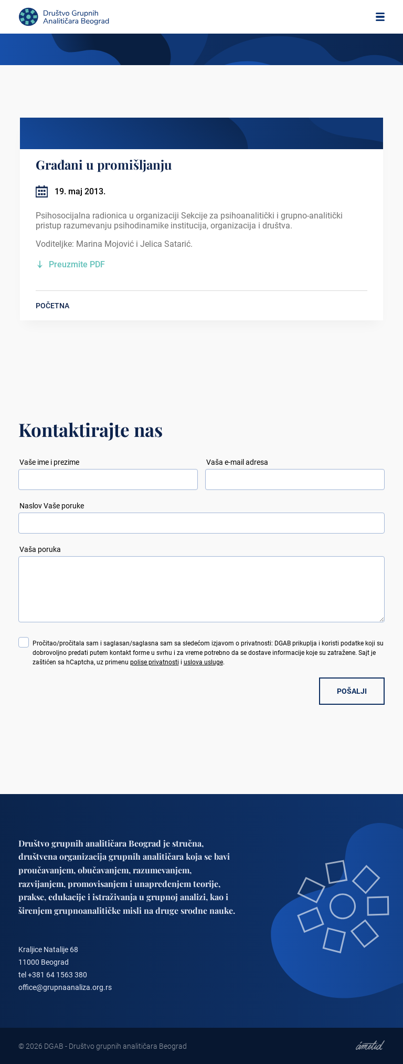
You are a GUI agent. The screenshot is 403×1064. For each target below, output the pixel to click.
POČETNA (52, 305)
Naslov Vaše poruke (51, 506)
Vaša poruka (40, 549)
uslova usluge (203, 662)
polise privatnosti (154, 662)
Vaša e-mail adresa (237, 462)
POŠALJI (352, 691)
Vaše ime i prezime (49, 462)
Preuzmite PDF (77, 264)
